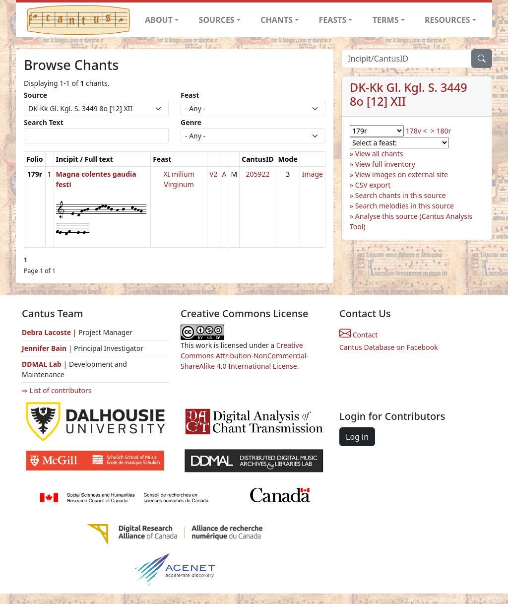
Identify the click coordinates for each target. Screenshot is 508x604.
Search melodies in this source (404, 205)
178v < (416, 130)
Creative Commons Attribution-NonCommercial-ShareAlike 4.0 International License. (245, 355)
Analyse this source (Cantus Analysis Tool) (411, 221)
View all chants (379, 153)
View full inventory (385, 164)
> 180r (441, 130)
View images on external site (401, 174)
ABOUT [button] (159, 19)
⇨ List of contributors (56, 390)
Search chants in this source (400, 195)
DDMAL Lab (42, 364)
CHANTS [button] (276, 19)
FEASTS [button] (333, 19)
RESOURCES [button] (447, 19)
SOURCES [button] (217, 19)
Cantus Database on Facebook (388, 347)
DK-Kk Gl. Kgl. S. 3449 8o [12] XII (408, 94)
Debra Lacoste (46, 332)
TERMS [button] (386, 19)
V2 (213, 174)
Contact (358, 334)
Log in (357, 436)
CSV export (373, 185)
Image (312, 174)
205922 (257, 174)
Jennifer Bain (45, 348)
